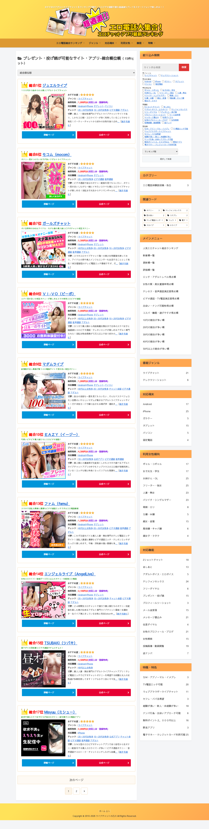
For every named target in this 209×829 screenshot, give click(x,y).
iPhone (89, 106)
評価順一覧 (149, 269)
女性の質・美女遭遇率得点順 (158, 284)
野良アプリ (177, 142)
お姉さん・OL (150, 93)
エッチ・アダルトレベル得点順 (159, 276)
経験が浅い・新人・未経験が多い (158, 136)
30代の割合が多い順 (153, 334)
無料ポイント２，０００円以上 (157, 142)
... (118, 121)
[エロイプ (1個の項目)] (177, 225)
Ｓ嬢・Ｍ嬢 (149, 98)
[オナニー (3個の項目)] (152, 210)
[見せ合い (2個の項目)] (154, 215)
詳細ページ (48, 135)
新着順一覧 (149, 255)
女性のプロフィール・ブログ (156, 120)
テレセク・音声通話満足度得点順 (160, 291)
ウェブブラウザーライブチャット (158, 131)
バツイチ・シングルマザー (155, 95)
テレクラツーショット (170, 75)
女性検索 (175, 120)
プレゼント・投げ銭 (169, 112)
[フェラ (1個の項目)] (171, 220)
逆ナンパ (167, 122)
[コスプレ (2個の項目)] (177, 215)
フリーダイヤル (151, 112)
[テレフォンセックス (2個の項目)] (175, 210)
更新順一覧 (149, 262)
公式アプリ (99, 463)
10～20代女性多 (101, 109)
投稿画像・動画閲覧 (153, 122)
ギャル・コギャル (152, 90)
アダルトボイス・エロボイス (156, 109)
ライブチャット (85, 98)
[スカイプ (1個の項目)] (154, 225)
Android (82, 106)
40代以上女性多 (85, 249)
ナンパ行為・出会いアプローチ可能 (159, 139)
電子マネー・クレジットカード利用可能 (160, 144)
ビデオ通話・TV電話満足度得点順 (161, 298)
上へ (109, 819)
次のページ (76, 789)
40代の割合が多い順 (153, 341)
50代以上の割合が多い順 (156, 348)
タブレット (99, 106)
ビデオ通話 (114, 109)
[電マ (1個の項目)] (183, 220)
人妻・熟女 (182, 93)
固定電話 (159, 84)
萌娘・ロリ (174, 95)
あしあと (167, 107)
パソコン (108, 106)
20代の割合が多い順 (153, 327)
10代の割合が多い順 (153, 320)
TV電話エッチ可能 (180, 128)
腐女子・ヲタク (151, 100)
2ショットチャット (152, 107)
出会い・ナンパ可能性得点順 (158, 305)
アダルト (124, 109)
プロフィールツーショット (155, 114)
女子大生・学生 (169, 90)
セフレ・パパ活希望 (153, 134)
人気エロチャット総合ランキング (160, 248)
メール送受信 (175, 114)
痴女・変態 (161, 98)
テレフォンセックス (179, 109)
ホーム (101, 819)
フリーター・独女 (167, 93)
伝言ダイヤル (168, 117)
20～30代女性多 (85, 109)
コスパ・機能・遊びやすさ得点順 (160, 312)
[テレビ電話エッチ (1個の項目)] (153, 220)
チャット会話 (115, 392)
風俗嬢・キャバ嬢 (177, 98)
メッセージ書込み (152, 117)
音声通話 (109, 180)
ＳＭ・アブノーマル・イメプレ (157, 128)
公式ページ (104, 135)
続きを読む (122, 619)
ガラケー (167, 81)
